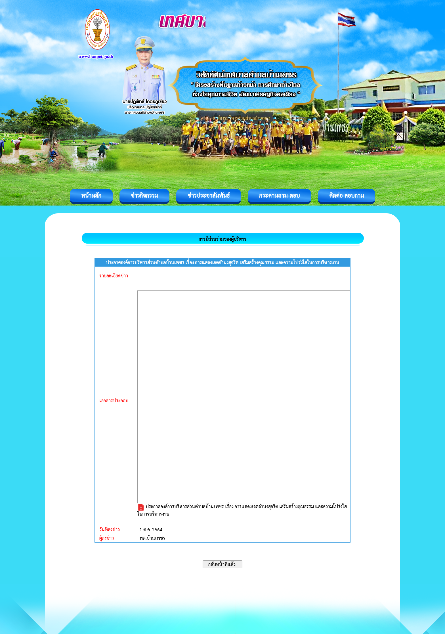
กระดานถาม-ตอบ (279, 195)
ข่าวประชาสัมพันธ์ (209, 195)
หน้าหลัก (91, 195)
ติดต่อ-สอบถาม (346, 195)
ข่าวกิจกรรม (144, 195)
